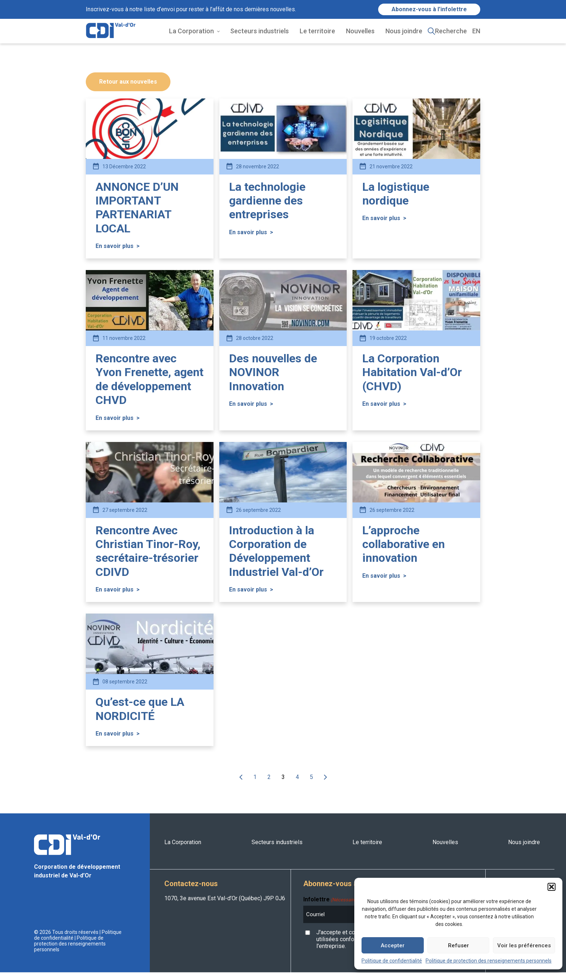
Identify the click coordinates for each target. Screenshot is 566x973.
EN (476, 31)
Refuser (458, 945)
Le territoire (317, 31)
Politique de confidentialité (392, 961)
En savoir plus (118, 246)
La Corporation (191, 31)
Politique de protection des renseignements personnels (489, 961)
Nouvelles (360, 31)
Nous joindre (403, 31)
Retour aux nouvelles (128, 82)
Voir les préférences (524, 945)
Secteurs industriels (259, 31)
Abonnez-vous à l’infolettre (429, 9)
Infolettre (330, 900)
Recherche (451, 31)
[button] (551, 886)
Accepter (393, 945)
